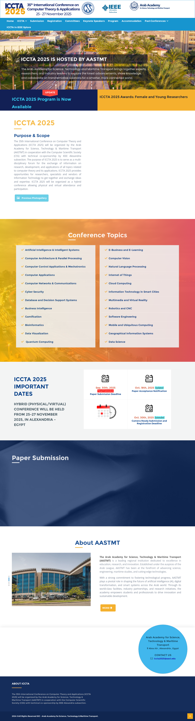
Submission (37, 21)
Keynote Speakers (94, 21)
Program (113, 21)
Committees (72, 21)
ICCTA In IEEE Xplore (19, 27)
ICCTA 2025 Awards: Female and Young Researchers (144, 97)
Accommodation (131, 21)
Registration (54, 21)
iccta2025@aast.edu (165, 658)
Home (10, 21)
